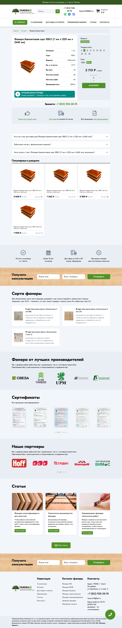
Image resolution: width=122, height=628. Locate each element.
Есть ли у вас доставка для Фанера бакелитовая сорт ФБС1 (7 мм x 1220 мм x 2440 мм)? (53, 137)
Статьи (40, 597)
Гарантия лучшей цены (27, 119)
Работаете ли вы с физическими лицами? (32, 144)
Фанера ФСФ (67, 587)
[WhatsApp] (65, 14)
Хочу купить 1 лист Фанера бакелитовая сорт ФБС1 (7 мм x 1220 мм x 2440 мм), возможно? (54, 152)
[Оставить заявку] (110, 616)
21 (104, 50)
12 (90, 50)
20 (100, 50)
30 (89, 54)
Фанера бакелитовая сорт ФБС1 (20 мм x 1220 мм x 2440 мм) (28, 227)
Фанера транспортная (71, 594)
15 (93, 50)
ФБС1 (89, 62)
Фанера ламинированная (72, 597)
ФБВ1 (83, 62)
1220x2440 (85, 42)
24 (82, 54)
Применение (42, 594)
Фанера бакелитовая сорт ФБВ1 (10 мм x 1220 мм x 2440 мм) (28, 191)
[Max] (73, 14)
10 (87, 50)
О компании (42, 584)
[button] (55, 432)
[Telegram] (69, 14)
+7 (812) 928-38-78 (66, 104)
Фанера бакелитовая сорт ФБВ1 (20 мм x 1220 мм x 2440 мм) (61, 191)
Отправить (98, 276)
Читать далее (20, 531)
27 (86, 54)
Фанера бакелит (69, 591)
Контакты (41, 601)
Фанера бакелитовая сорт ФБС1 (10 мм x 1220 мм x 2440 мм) (94, 191)
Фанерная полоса (69, 604)
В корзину (94, 85)
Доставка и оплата (45, 591)
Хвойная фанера (69, 601)
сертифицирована (100, 119)
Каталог (40, 587)
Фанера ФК (67, 584)
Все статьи (61, 545)
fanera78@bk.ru (86, 11)
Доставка (53, 119)
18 (97, 50)
